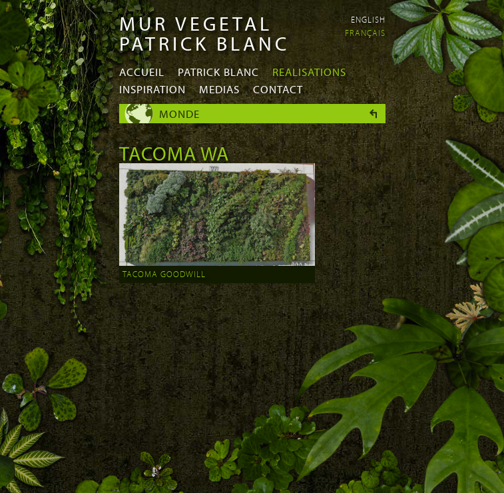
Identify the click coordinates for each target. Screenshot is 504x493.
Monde (179, 114)
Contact (278, 89)
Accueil (141, 72)
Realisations (309, 72)
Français (365, 32)
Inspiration (152, 89)
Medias (219, 89)
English (368, 19)
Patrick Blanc (218, 72)
